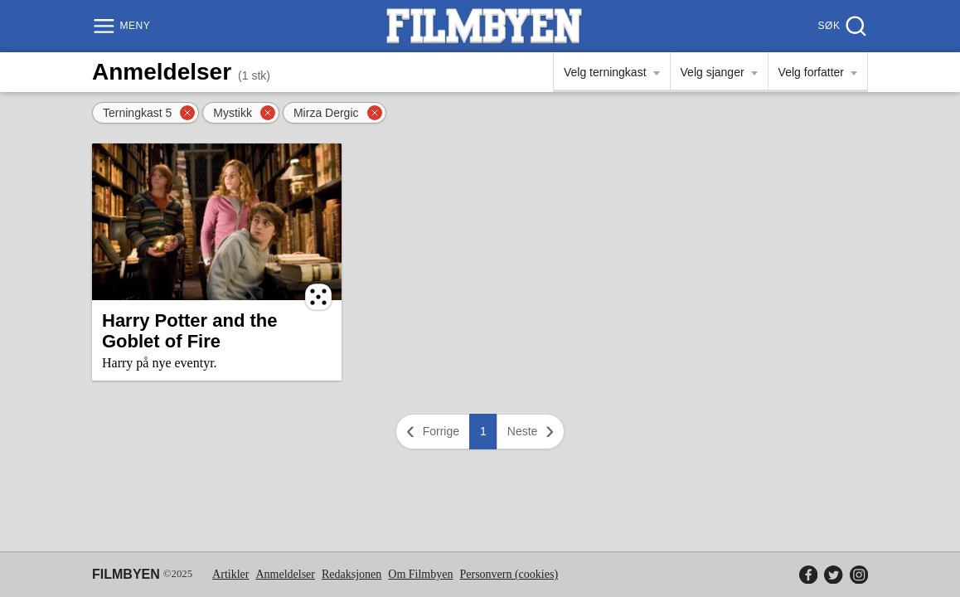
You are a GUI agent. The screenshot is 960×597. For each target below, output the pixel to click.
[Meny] (123, 26)
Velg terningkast (605, 72)
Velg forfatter (811, 72)
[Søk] (841, 26)
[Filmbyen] (484, 26)
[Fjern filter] (187, 112)
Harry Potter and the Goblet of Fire (190, 331)
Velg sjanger (712, 72)
